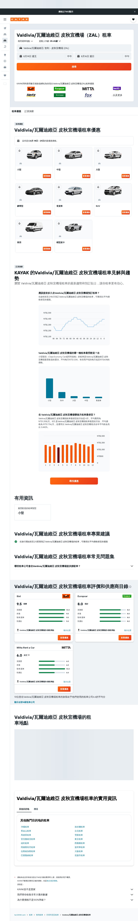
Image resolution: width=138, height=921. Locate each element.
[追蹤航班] (5, 61)
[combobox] (25, 41)
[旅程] (5, 75)
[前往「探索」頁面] (5, 55)
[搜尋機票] (5, 28)
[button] (135, 11)
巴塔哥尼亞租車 (52, 915)
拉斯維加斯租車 (28, 851)
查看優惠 (46, 176)
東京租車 (79, 839)
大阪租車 (79, 851)
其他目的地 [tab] (24, 809)
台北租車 (79, 831)
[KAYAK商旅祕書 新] (5, 67)
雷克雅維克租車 (28, 839)
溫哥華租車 (80, 847)
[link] (74, 481)
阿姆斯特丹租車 (28, 847)
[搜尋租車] (5, 40)
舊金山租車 (26, 831)
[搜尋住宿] (5, 34)
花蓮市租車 (80, 855)
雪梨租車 (79, 835)
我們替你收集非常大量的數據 (75, 894)
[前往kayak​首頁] (19, 19)
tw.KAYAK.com (20, 915)
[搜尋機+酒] (5, 47)
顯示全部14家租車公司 (24, 702)
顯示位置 (67, 630)
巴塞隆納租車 (27, 855)
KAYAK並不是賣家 (75, 889)
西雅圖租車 (80, 843)
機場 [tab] (36, 809)
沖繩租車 (25, 826)
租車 (31, 915)
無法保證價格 (52, 881)
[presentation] (130, 586)
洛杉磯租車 (80, 826)
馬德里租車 (26, 835)
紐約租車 (25, 843)
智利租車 (39, 915)
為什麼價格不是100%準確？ (75, 900)
